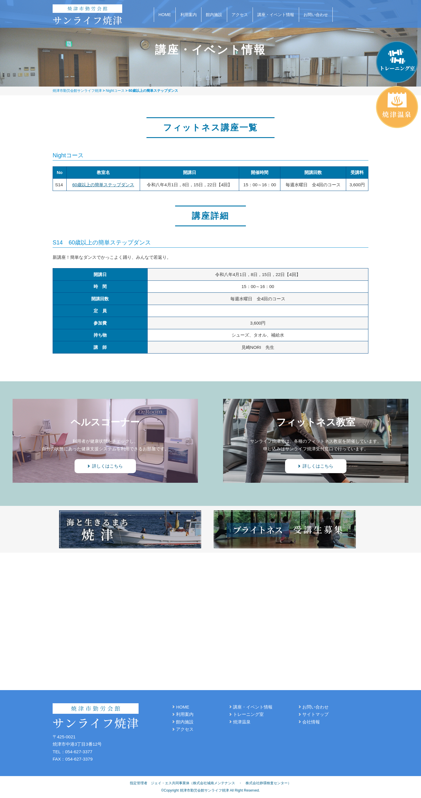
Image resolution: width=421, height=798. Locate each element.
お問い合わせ (315, 14)
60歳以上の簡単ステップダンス (103, 184)
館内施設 (214, 14)
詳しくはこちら (107, 465)
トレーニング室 (248, 714)
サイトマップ (315, 714)
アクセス (240, 14)
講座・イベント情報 (275, 14)
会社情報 (311, 721)
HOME (164, 14)
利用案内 (188, 14)
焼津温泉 (242, 721)
